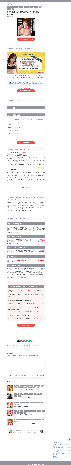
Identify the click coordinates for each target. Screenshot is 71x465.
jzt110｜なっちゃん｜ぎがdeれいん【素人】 (23, 387)
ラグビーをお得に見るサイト (35, 461)
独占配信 (17, 118)
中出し (26, 118)
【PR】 (9, 343)
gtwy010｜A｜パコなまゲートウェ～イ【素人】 (24, 420)
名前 (8, 368)
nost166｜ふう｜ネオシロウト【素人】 (22, 395)
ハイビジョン (21, 118)
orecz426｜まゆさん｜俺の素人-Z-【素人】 (23, 404)
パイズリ (31, 118)
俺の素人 (17, 129)
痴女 (28, 118)
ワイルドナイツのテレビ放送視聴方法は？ (61, 442)
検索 (69, 437)
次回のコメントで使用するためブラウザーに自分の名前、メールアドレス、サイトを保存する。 (26, 373)
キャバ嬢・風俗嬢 (37, 118)
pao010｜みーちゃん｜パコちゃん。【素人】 (23, 412)
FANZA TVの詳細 (25, 185)
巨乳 (42, 118)
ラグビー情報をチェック (35, 459)
